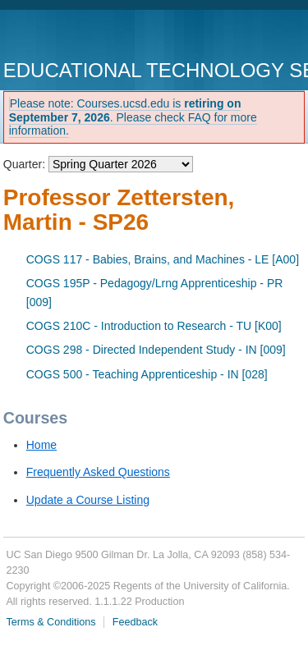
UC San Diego (97, 36)
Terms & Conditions (50, 622)
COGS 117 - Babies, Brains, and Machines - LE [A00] (162, 259)
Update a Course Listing (87, 499)
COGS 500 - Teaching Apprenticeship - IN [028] (147, 374)
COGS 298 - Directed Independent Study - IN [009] (156, 349)
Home (41, 444)
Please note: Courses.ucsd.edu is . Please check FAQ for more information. (133, 117)
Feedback (135, 622)
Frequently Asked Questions (98, 472)
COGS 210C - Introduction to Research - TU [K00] (154, 325)
